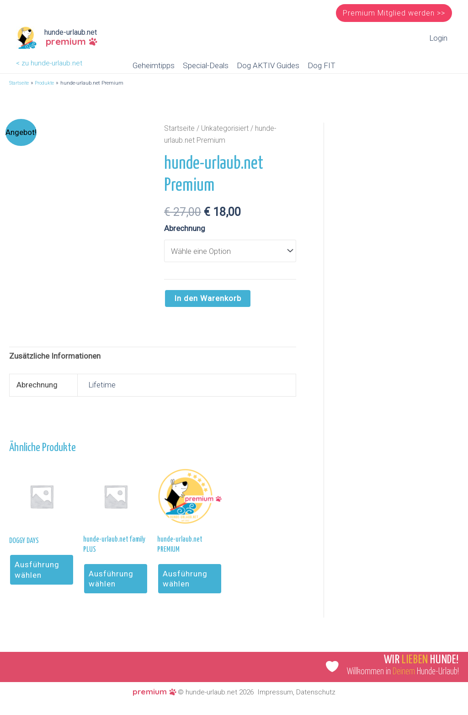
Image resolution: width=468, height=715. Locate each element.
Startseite (179, 128)
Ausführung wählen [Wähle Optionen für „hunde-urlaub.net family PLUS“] (111, 578)
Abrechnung (184, 228)
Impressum (275, 692)
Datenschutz (315, 692)
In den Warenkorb (207, 298)
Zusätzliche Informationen (55, 355)
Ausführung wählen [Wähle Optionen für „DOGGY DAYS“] (37, 569)
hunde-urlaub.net (70, 32)
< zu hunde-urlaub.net (49, 63)
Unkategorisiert (225, 128)
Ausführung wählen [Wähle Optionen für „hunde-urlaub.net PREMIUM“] (185, 578)
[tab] (55, 356)
